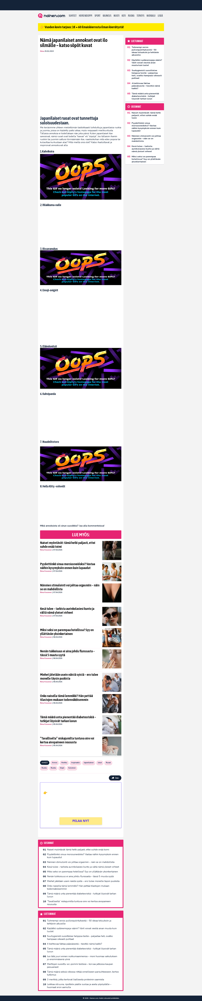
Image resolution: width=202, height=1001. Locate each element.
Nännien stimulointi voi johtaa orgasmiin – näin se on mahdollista (69, 587)
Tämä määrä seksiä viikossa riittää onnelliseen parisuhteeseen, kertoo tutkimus (83, 973)
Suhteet (73, 16)
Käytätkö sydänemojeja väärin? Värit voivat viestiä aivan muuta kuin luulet (82, 930)
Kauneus (107, 16)
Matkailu (151, 16)
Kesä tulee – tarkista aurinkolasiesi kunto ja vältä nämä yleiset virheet (67, 610)
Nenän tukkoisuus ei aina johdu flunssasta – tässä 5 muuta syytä (67, 653)
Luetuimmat (50, 914)
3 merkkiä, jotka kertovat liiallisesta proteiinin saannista (75, 979)
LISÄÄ (160, 16)
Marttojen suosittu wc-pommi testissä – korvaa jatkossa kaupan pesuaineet (80, 965)
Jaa (115, 777)
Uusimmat (49, 843)
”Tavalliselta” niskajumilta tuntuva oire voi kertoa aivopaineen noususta (67, 740)
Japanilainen (89, 763)
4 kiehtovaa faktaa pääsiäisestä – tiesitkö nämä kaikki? (74, 943)
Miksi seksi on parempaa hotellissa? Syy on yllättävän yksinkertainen (67, 632)
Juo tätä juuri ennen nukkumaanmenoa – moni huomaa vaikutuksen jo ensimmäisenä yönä (82, 958)
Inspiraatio (75, 763)
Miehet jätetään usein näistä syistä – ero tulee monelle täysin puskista (69, 676)
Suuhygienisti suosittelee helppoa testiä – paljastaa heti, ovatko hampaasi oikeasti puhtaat (80, 938)
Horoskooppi (85, 16)
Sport (97, 16)
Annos (54, 763)
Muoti (116, 16)
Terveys (140, 16)
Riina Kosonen (46, 550)
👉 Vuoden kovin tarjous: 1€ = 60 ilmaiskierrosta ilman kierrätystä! (82, 27)
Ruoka (131, 16)
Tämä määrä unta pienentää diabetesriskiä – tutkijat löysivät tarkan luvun (68, 719)
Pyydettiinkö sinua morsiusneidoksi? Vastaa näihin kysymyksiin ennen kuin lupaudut (67, 566)
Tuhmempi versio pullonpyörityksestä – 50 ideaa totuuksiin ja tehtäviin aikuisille (79, 922)
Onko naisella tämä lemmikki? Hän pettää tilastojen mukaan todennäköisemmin (66, 698)
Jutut (100, 763)
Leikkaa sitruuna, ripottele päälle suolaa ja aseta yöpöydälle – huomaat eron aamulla (79, 986)
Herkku (64, 763)
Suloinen (72, 768)
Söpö (62, 768)
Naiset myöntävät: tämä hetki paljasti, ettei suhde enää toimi (67, 545)
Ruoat (108, 763)
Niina (42, 51)
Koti (124, 16)
